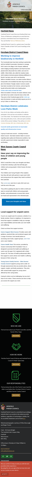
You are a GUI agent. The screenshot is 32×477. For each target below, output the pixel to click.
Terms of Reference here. (17, 40)
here (24, 418)
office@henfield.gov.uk (7, 451)
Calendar (30, 15)
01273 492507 (5, 448)
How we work (5, 460)
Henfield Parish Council (16, 4)
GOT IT (4, 474)
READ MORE (16, 335)
